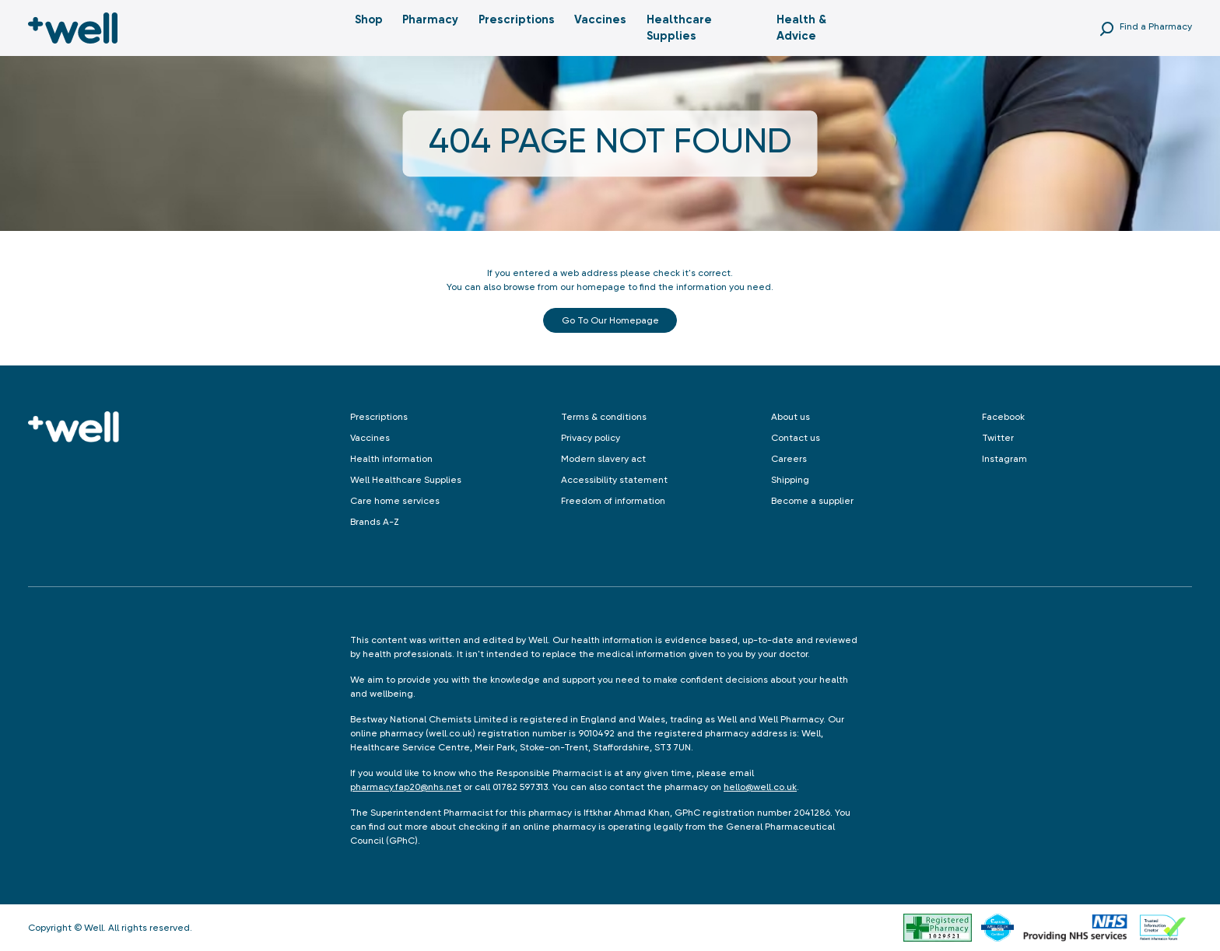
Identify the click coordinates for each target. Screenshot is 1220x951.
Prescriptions (517, 19)
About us (790, 416)
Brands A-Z (374, 521)
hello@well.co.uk (760, 786)
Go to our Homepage (610, 320)
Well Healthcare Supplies (405, 479)
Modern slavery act (603, 458)
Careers (789, 458)
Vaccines (600, 19)
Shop (369, 19)
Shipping (790, 479)
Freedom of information (613, 500)
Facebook (1003, 416)
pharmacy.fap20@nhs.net (405, 786)
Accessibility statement (614, 479)
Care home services (395, 500)
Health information (391, 458)
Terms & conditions (604, 416)
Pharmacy (430, 19)
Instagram (1004, 458)
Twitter (998, 437)
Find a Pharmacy (1156, 26)
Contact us (795, 437)
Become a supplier (812, 500)
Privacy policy (590, 437)
